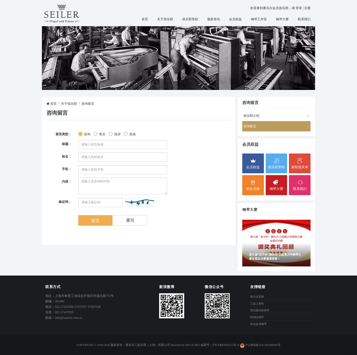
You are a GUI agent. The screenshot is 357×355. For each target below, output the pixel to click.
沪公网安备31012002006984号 (260, 345)
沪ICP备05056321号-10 (226, 345)
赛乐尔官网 (257, 296)
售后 (102, 134)
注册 (307, 8)
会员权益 (235, 19)
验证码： (65, 202)
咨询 (87, 134)
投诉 (117, 134)
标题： (66, 144)
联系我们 (304, 19)
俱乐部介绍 (251, 115)
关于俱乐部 (165, 19)
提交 (95, 220)
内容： (66, 181)
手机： (66, 169)
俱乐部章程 (190, 19)
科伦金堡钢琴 (258, 324)
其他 (132, 134)
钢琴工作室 (259, 19)
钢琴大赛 (282, 19)
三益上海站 (257, 303)
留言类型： (63, 134)
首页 (145, 19)
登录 (299, 8)
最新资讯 (213, 19)
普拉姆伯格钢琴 (259, 310)
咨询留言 (88, 103)
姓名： (66, 156)
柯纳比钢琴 (257, 317)
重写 (130, 220)
